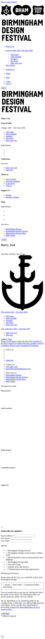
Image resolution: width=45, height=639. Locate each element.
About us (4, 341)
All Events (15, 55)
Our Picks (14, 61)
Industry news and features (18, 567)
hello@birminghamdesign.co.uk (18, 369)
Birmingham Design (13, 229)
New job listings (14, 564)
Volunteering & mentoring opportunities (23, 569)
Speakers (14, 59)
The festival (14, 312)
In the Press (10, 184)
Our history (12, 341)
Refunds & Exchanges (30, 346)
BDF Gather (10, 235)
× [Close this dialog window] (2, 637)
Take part (9, 170)
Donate (8, 195)
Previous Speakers (13, 181)
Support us (12, 343)
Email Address (7, 536)
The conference (15, 329)
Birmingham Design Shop (16, 233)
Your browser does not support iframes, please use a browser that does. (22, 626)
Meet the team (23, 341)
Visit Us (9, 186)
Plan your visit (16, 63)
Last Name (5, 541)
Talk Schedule (16, 57)
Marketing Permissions (10, 573)
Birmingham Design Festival (17, 231)
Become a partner (12, 197)
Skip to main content (9, 2)
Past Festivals (11, 179)
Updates (4, 339)
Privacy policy (15, 346)
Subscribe (9, 360)
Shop (10, 339)
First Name (5, 538)
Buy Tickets (10, 65)
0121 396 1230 (11, 367)
